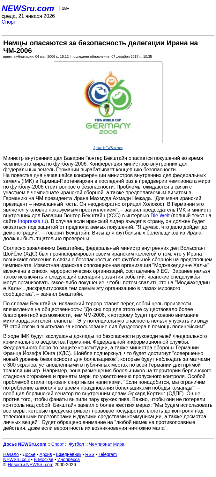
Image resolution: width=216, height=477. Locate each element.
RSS (89, 454)
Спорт (9, 22)
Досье (29, 454)
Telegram (108, 454)
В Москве (43, 459)
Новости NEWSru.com (30, 464)
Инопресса (68, 459)
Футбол (76, 444)
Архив (46, 454)
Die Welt (160, 215)
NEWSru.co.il (16, 459)
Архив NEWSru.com (108, 148)
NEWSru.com (28, 8)
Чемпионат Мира (106, 444)
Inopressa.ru (32, 221)
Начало (11, 454)
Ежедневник (68, 454)
